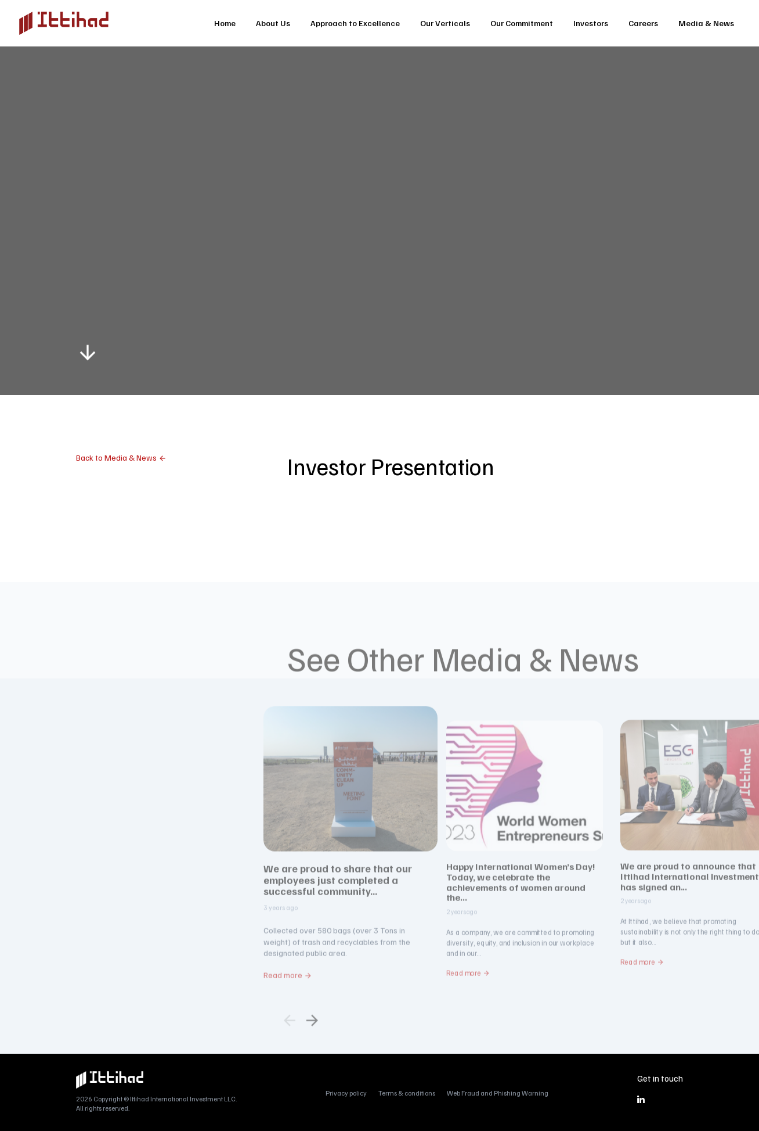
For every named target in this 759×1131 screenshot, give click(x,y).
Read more (282, 1003)
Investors (590, 23)
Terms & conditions (406, 1093)
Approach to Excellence (355, 23)
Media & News (706, 23)
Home (225, 23)
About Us (273, 23)
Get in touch (660, 1078)
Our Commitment (521, 23)
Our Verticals (445, 23)
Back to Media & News (116, 457)
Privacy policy (346, 1093)
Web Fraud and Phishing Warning (497, 1093)
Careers (643, 23)
